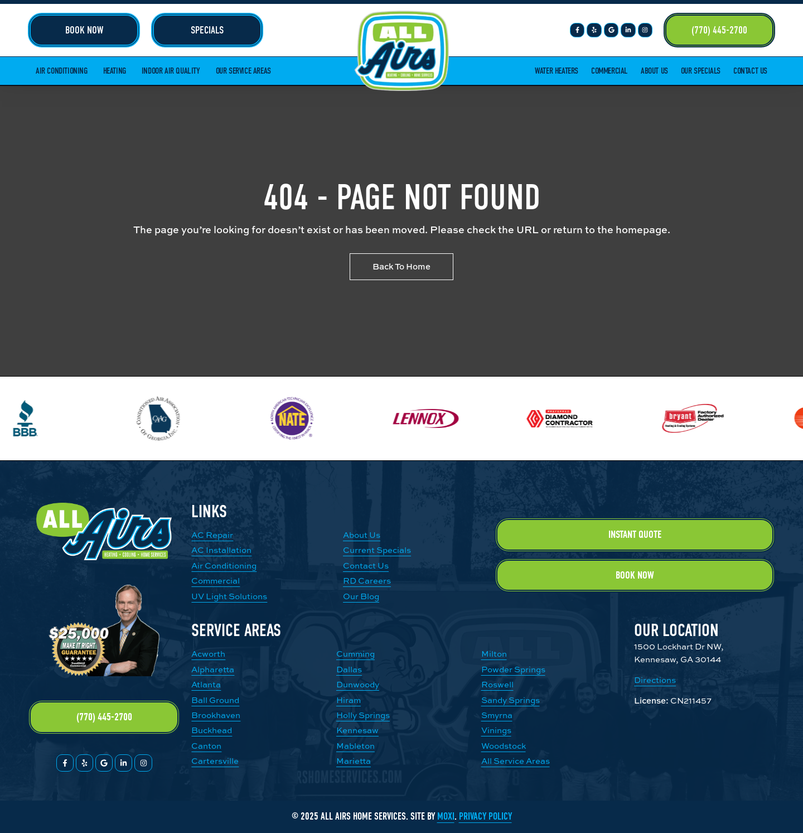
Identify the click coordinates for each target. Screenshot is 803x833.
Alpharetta (212, 669)
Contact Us (750, 71)
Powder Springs (513, 669)
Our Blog (361, 596)
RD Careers (367, 580)
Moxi (445, 816)
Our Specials (700, 71)
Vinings (496, 730)
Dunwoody (357, 684)
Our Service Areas (243, 71)
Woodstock (503, 746)
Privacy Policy (485, 816)
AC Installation (221, 550)
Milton (494, 653)
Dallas (349, 669)
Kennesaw (357, 730)
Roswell (497, 684)
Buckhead (211, 730)
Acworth (208, 653)
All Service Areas (515, 761)
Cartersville (215, 761)
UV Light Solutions (229, 596)
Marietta (353, 761)
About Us (654, 71)
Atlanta (206, 684)
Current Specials (377, 550)
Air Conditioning (62, 71)
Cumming (355, 653)
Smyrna (496, 715)
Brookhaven (215, 715)
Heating (114, 71)
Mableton (355, 746)
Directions (655, 680)
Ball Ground (215, 700)
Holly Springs (363, 715)
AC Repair (212, 535)
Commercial (609, 71)
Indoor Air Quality (171, 71)
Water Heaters (556, 71)
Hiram (348, 700)
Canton (206, 746)
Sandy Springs (510, 700)
